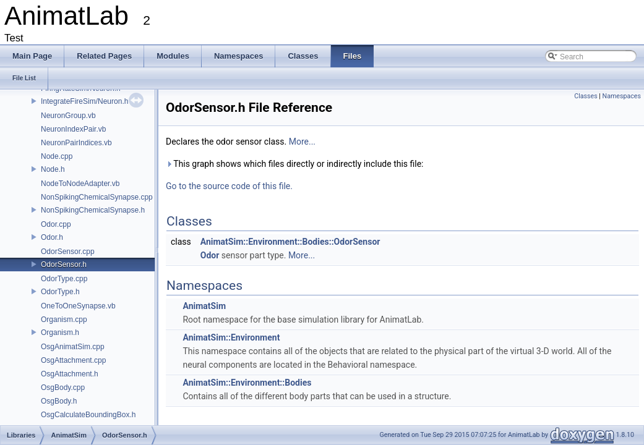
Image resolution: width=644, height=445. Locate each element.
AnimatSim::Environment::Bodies (246, 383)
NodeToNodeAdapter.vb (80, 183)
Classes (585, 96)
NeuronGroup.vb (68, 115)
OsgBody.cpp (63, 387)
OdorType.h (60, 291)
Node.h (53, 169)
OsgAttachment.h (69, 374)
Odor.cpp (56, 224)
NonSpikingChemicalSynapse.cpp (97, 197)
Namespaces (622, 96)
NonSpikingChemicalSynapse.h (93, 210)
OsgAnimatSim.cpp (73, 346)
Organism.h (60, 332)
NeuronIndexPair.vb (73, 129)
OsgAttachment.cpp (73, 360)
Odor (210, 255)
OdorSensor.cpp (68, 251)
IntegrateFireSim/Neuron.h (84, 101)
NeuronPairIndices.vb (76, 142)
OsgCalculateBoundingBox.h (88, 414)
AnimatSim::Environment (231, 337)
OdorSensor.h (64, 264)
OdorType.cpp (64, 278)
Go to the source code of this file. (229, 186)
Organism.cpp (64, 319)
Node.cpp (56, 156)
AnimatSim (204, 306)
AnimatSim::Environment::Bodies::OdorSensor (290, 242)
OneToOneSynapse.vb (78, 306)
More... (302, 141)
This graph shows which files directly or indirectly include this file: (295, 164)
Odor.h (52, 237)
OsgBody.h (59, 401)
